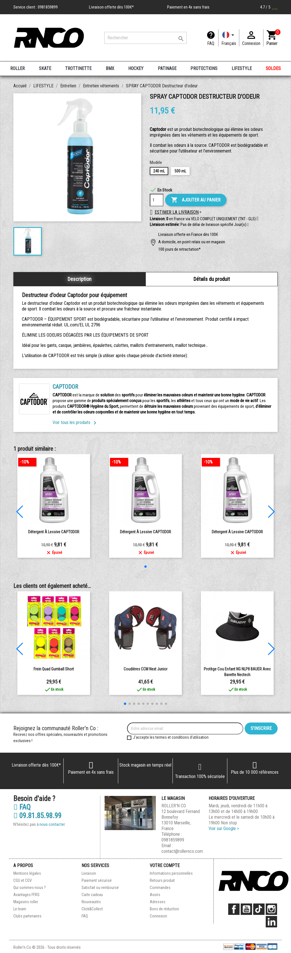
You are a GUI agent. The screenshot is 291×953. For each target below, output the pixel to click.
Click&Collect (92, 909)
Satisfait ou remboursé (100, 887)
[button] (248, 224)
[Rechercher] (145, 38)
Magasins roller (25, 902)
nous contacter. (52, 824)
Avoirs (155, 894)
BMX (110, 68)
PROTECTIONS (203, 68)
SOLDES (273, 68)
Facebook (234, 909)
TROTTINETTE (78, 68)
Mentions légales (27, 873)
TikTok (259, 909)
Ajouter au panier (196, 200)
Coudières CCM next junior (145, 669)
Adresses (157, 902)
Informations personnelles (171, 873)
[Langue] (228, 37)
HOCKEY (136, 68)
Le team (19, 909)
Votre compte (165, 865)
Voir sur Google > (224, 828)
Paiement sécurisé (97, 880)
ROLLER (17, 68)
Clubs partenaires (27, 916)
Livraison (89, 873)
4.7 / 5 (269, 7)
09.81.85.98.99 (37, 816)
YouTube (246, 909)
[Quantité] (156, 200)
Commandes (160, 887)
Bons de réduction (164, 909)
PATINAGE (167, 68)
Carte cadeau (92, 894)
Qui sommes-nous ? (29, 887)
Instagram (271, 909)
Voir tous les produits (75, 422)
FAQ (210, 43)
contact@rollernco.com (182, 851)
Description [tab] (80, 279)
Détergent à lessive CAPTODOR (53, 532)
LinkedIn (271, 921)
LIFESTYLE (242, 68)
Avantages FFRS (26, 894)
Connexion (158, 916)
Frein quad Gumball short (54, 669)
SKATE (45, 68)
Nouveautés (91, 902)
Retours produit (162, 880)
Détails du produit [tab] (212, 279)
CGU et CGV (22, 880)
